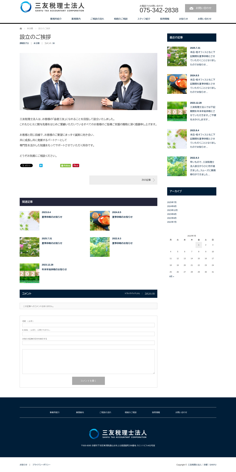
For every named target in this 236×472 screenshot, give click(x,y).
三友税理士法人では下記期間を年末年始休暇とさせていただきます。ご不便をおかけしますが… (203, 113)
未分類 (36, 43)
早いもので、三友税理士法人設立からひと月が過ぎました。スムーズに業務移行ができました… (203, 168)
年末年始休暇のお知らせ (54, 269)
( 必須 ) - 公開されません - (36, 330)
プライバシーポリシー (41, 465)
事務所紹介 (56, 19)
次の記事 (146, 180)
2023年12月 (172, 210)
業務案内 (76, 19)
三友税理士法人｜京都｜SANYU (202, 465)
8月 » (171, 276)
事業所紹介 (55, 412)
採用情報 (164, 19)
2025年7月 (172, 202)
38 (53, 43)
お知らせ (183, 19)
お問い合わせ (203, 8)
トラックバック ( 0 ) (132, 293)
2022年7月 (172, 222)
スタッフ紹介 (144, 19)
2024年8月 (172, 206)
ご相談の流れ (97, 19)
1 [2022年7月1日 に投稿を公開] (198, 245)
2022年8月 (172, 218)
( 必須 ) (27, 321)
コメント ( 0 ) (150, 293)
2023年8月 (172, 214)
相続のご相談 (121, 19)
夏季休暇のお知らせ (52, 217)
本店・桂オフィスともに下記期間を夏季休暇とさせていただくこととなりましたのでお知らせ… (203, 58)
